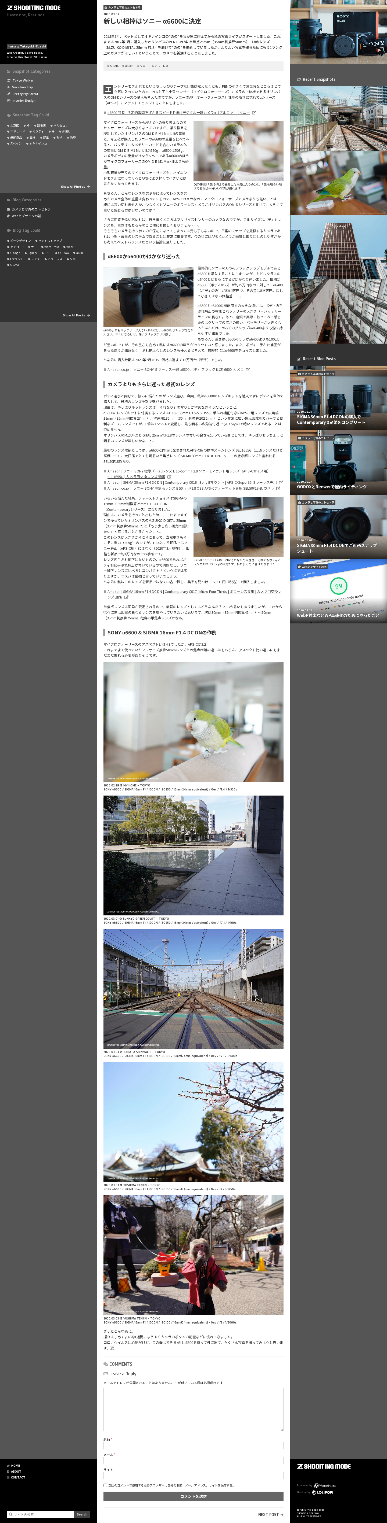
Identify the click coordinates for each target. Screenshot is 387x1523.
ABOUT (16, 1471)
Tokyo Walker (23, 80)
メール (109, 1454)
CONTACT (18, 1477)
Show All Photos (73, 186)
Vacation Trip (22, 87)
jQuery (32, 253)
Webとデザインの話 (26, 216)
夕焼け (66, 131)
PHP (48, 253)
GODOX (63, 253)
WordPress (51, 247)
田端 (32, 137)
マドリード (17, 131)
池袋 (73, 137)
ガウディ (38, 131)
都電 (46, 137)
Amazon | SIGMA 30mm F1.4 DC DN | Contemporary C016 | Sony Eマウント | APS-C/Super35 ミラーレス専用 (192, 482)
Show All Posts (74, 315)
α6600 (80, 253)
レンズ (35, 259)
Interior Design (24, 100)
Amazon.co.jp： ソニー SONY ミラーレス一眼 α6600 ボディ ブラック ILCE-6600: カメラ (176, 369)
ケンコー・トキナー (23, 247)
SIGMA (14, 265)
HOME (15, 1465)
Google (15, 253)
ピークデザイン (20, 241)
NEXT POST (268, 1514)
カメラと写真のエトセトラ (31, 209)
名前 (107, 1439)
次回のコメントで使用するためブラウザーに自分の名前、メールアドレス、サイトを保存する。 (171, 1485)
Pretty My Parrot (25, 94)
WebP (70, 247)
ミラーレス (55, 259)
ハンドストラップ (50, 241)
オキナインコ (38, 143)
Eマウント (17, 259)
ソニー (74, 259)
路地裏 (41, 125)
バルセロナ (60, 125)
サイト (108, 1469)
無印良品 (16, 137)
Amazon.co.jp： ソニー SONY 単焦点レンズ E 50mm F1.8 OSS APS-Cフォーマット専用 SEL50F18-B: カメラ (191, 488)
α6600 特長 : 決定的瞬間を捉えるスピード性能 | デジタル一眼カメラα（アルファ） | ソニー (179, 112)
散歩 (59, 137)
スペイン (16, 143)
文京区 (14, 125)
